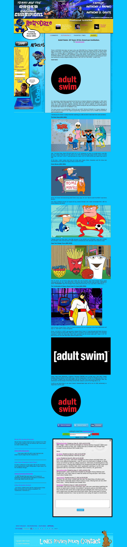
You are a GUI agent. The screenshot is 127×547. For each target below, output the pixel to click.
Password (20, 74)
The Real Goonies (103, 25)
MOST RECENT (21, 526)
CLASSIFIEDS (19, 56)
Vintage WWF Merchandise (21, 450)
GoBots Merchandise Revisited (22, 485)
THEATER (17, 54)
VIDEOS (17, 53)
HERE (18, 69)
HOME (16, 49)
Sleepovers (84, 25)
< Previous (26, 528)
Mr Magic (59, 454)
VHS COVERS (19, 57)
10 (52, 528)
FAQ (16, 65)
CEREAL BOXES (19, 58)
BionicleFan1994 (80, 42)
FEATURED (42, 526)
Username (20, 71)
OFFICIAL (50, 526)
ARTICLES (18, 51)
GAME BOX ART (19, 60)
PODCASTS (18, 63)
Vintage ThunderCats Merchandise (23, 473)
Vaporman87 (60, 477)
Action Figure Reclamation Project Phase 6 (25, 462)
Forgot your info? (20, 77)
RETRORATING (32, 526)
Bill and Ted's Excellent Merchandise (24, 439)
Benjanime (60, 485)
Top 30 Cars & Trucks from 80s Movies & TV (67, 26)
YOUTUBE (18, 50)
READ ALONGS (19, 61)
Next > (56, 528)
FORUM (17, 64)
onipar (58, 458)
